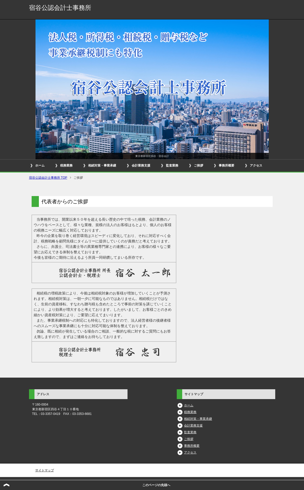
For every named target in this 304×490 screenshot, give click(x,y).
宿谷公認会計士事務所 (60, 7)
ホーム (40, 165)
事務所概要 (226, 165)
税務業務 (66, 165)
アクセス (256, 165)
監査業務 (172, 165)
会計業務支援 (141, 165)
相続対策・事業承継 (102, 165)
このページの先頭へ (156, 485)
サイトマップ (44, 470)
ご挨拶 (198, 165)
